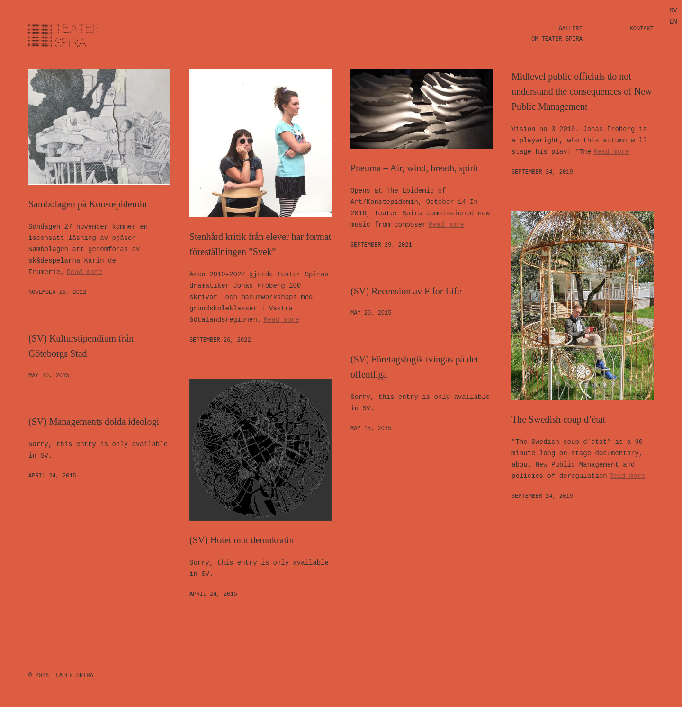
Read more (85, 272)
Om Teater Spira (557, 39)
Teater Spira (72, 675)
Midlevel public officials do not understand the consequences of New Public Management (582, 91)
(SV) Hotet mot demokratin (241, 540)
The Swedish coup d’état (558, 419)
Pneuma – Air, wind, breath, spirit (414, 168)
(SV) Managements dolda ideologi (93, 421)
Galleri (571, 29)
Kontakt (642, 29)
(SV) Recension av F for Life (405, 291)
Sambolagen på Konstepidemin (87, 204)
